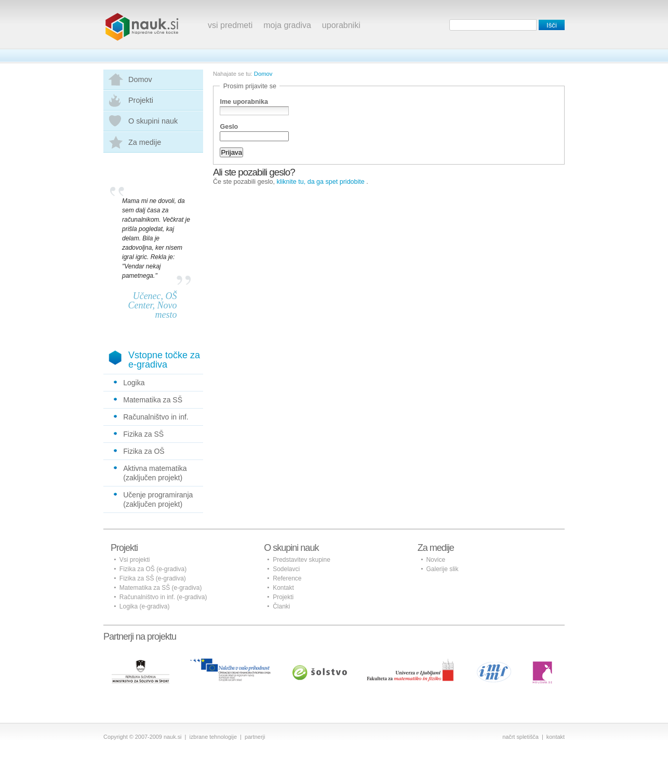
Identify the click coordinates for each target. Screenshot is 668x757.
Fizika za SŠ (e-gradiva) (152, 578)
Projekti (140, 100)
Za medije (144, 142)
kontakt (555, 737)
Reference (287, 578)
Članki (281, 606)
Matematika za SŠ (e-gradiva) (160, 587)
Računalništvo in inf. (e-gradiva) (163, 597)
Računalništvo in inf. (156, 417)
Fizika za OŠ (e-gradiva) (152, 569)
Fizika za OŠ (144, 451)
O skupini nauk (153, 121)
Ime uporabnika (244, 101)
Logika (133, 382)
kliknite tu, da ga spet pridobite (321, 181)
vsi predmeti (230, 25)
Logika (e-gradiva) (144, 606)
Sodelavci (286, 569)
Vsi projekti (134, 559)
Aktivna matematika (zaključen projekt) (154, 473)
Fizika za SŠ (143, 434)
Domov (140, 79)
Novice (435, 559)
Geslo (229, 126)
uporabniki (341, 25)
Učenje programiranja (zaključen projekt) (158, 499)
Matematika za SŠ (152, 400)
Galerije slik (442, 569)
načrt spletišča (520, 737)
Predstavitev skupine (301, 559)
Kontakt (283, 587)
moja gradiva (287, 25)
